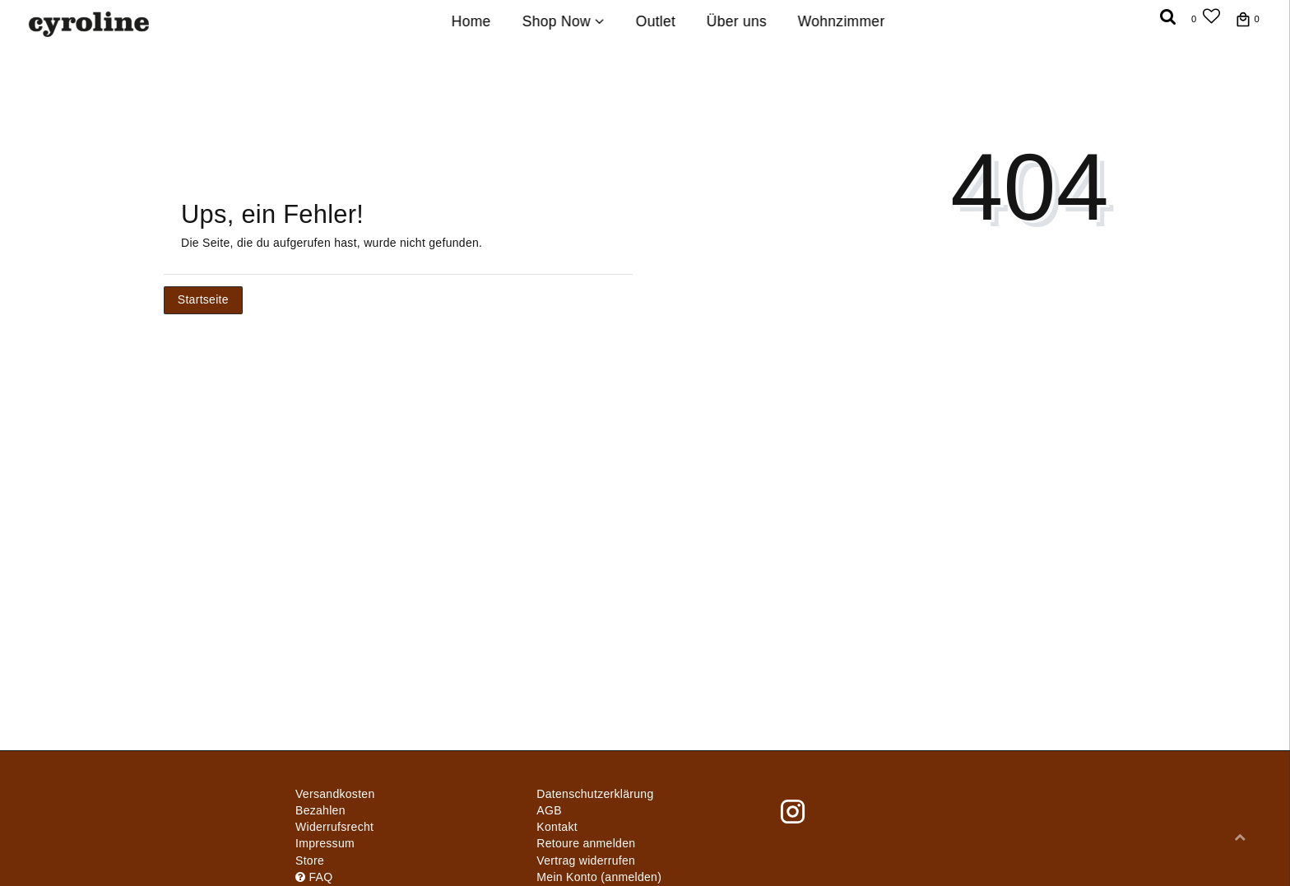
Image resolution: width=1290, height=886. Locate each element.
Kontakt (557, 826)
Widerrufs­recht (334, 826)
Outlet (655, 21)
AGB (548, 810)
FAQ (313, 877)
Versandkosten (335, 793)
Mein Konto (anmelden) (598, 877)
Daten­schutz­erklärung (594, 793)
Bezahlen (320, 810)
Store (309, 860)
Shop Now (563, 21)
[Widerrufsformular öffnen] (585, 860)
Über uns (737, 21)
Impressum (325, 843)
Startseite (203, 299)
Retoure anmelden (585, 843)
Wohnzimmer (841, 21)
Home (471, 21)
